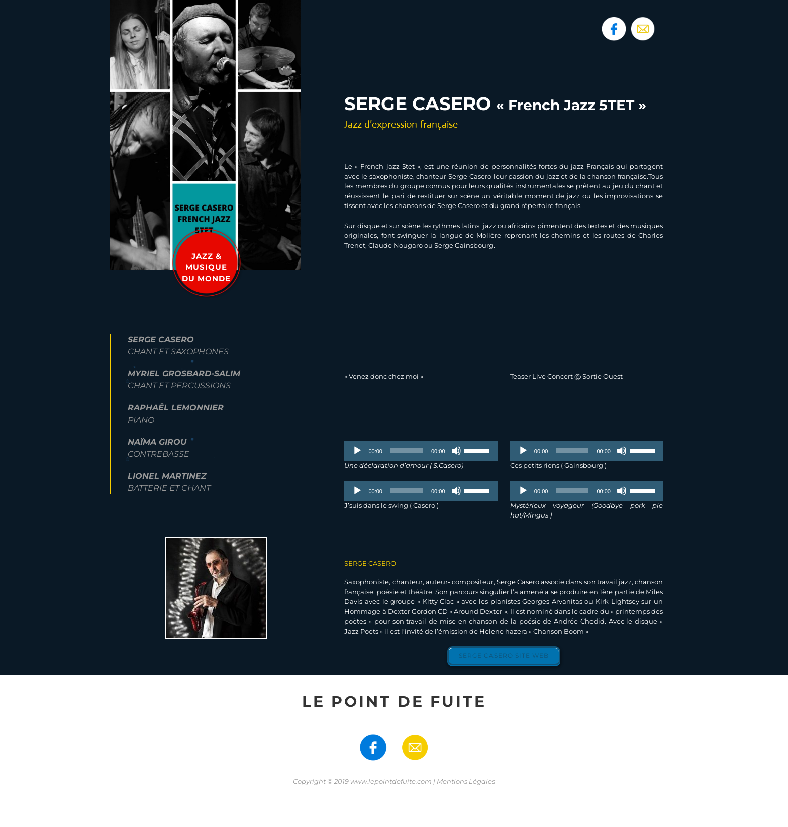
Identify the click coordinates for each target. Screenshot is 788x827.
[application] (420, 451)
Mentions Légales (466, 781)
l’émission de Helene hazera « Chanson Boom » (511, 631)
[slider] (406, 450)
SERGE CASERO (370, 563)
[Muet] (456, 451)
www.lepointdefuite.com (391, 781)
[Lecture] (357, 451)
